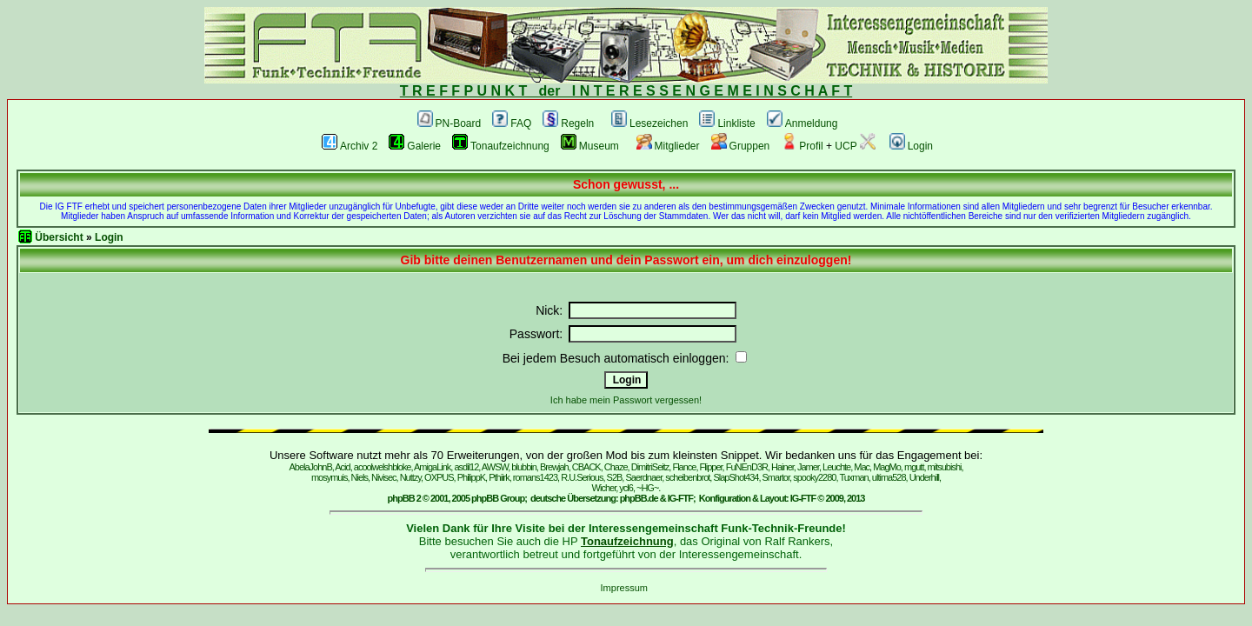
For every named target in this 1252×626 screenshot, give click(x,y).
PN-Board (449, 123)
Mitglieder (668, 146)
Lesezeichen (649, 123)
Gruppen (740, 146)
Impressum (624, 588)
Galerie (415, 146)
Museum (590, 146)
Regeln (568, 123)
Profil (801, 146)
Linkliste (727, 123)
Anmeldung (802, 123)
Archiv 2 (349, 146)
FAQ (511, 123)
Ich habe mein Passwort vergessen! (626, 400)
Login (911, 146)
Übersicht (59, 237)
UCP (855, 146)
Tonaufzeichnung (500, 146)
